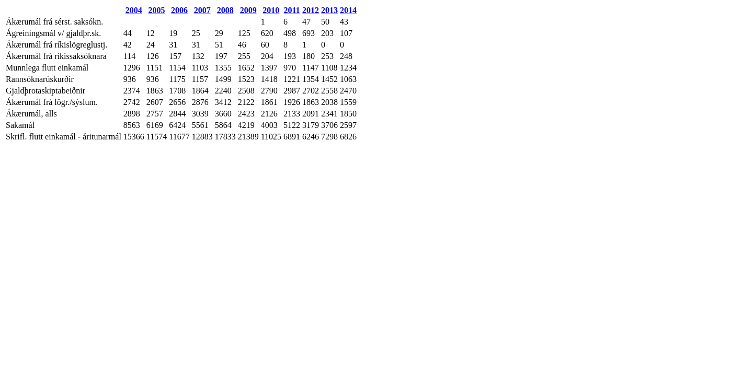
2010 (271, 10)
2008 (225, 10)
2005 (157, 10)
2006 (179, 10)
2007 (202, 10)
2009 (248, 10)
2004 (134, 10)
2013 (329, 10)
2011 (291, 10)
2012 (310, 10)
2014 (348, 10)
